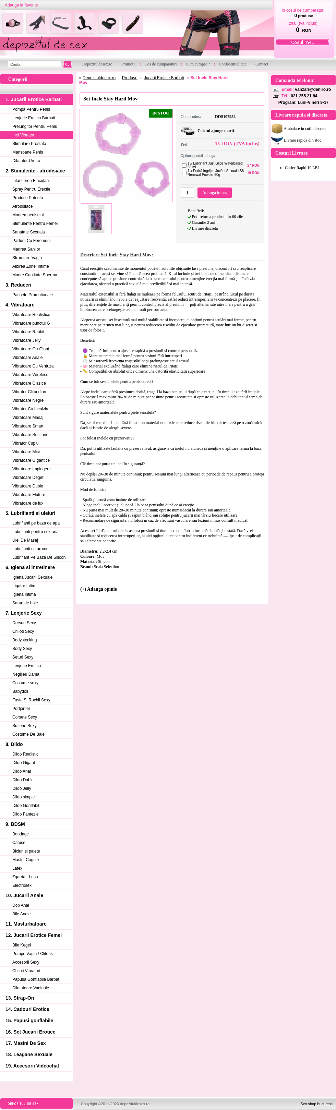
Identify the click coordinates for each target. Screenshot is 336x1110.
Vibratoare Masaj (28, 417)
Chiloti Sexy (23, 631)
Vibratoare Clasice (29, 383)
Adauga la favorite (21, 5)
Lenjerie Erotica (26, 665)
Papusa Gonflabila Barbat (35, 979)
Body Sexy (22, 648)
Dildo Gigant (23, 762)
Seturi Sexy (22, 657)
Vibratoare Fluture (28, 494)
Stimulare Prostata (29, 143)
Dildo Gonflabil (25, 805)
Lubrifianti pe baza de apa (36, 523)
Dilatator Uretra (26, 160)
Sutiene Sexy (24, 725)
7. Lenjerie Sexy (23, 613)
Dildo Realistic (25, 754)
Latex (17, 868)
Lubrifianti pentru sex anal (35, 531)
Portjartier (21, 708)
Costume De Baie (28, 734)
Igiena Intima (24, 594)
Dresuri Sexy (24, 622)
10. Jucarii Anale (24, 895)
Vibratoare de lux (28, 503)
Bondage (20, 834)
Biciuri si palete (26, 851)
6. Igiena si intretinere (30, 567)
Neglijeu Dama (25, 674)
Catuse (18, 842)
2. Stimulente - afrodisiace (35, 170)
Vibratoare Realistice (31, 314)
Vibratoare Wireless (30, 374)
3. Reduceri (18, 285)
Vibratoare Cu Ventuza (33, 366)
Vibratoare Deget (28, 477)
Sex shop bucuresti (316, 1104)
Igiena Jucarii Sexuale (32, 577)
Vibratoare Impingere (31, 469)
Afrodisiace (22, 206)
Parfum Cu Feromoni (31, 240)
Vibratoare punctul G (31, 323)
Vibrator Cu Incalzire (31, 409)
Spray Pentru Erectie (31, 189)
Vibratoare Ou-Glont (30, 349)
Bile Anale (21, 914)
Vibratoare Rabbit (28, 331)
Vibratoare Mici (26, 451)
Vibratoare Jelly (26, 340)
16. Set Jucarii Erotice (30, 1032)
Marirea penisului (28, 215)
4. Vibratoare (20, 304)
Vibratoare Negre (28, 400)
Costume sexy (25, 682)
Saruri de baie (25, 603)
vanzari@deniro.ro (313, 89)
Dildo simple (23, 797)
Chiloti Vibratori (26, 970)
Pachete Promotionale (32, 294)
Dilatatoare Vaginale (30, 988)
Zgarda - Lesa (25, 876)
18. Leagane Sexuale (28, 1054)
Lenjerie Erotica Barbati (33, 118)
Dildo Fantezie (25, 814)
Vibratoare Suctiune (30, 434)
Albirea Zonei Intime (30, 266)
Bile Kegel (21, 945)
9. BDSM (15, 824)
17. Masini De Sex (25, 1043)
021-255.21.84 (304, 96)
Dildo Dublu (23, 779)
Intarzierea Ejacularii (31, 180)
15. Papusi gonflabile (29, 1020)
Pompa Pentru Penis (31, 109)
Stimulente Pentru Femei (35, 223)
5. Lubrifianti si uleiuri (30, 513)
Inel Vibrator (23, 135)
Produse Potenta (27, 197)
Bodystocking (24, 640)
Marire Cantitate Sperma (34, 275)
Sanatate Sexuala (28, 232)
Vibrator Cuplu (25, 443)
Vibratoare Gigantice (31, 460)
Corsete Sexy (24, 717)
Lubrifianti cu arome (30, 548)
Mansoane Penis (27, 152)
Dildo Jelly (21, 788)
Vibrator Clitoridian (29, 391)
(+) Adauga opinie (98, 589)
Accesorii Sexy (25, 962)
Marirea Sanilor (26, 249)
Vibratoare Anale (27, 357)
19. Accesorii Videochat (32, 1066)
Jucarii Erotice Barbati (164, 77)
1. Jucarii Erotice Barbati (33, 99)
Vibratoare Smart (28, 426)
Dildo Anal (21, 771)
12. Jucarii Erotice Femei (33, 935)
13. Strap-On (19, 998)
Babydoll (20, 691)
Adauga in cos (214, 192)
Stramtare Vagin (27, 257)
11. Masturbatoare (26, 924)
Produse (129, 77)
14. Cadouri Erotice (27, 1009)
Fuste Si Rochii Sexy (31, 700)
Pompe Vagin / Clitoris (32, 953)
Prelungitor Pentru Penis (34, 126)
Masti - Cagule (25, 859)
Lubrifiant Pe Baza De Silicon (38, 557)
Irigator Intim (23, 585)
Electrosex (22, 885)
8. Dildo (14, 744)
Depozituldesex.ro (99, 77)
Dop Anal (20, 905)
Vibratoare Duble (27, 486)
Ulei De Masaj (25, 540)
